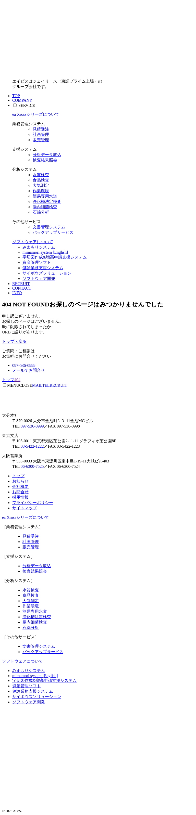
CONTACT (21, 288)
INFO (17, 293)
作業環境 (41, 191)
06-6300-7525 (32, 466)
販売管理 (41, 140)
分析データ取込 (47, 154)
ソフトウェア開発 (38, 278)
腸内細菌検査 (45, 207)
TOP (16, 96)
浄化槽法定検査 (47, 201)
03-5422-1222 (32, 446)
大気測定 (41, 185)
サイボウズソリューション (46, 273)
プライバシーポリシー (32, 502)
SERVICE (26, 105)
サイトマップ (24, 508)
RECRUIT (21, 283)
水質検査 (41, 175)
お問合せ (20, 492)
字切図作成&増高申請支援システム (54, 257)
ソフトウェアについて (32, 242)
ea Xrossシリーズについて (35, 114)
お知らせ (20, 481)
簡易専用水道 (45, 196)
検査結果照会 (45, 160)
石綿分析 (41, 212)
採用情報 (20, 497)
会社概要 (20, 486)
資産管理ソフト (36, 262)
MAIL (37, 385)
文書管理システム (49, 227)
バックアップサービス (53, 232)
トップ (18, 476)
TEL (46, 385)
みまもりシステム (38, 247)
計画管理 (41, 134)
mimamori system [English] (45, 252)
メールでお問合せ (28, 370)
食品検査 (41, 180)
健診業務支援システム (42, 268)
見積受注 (41, 129)
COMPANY (22, 100)
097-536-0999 (23, 365)
